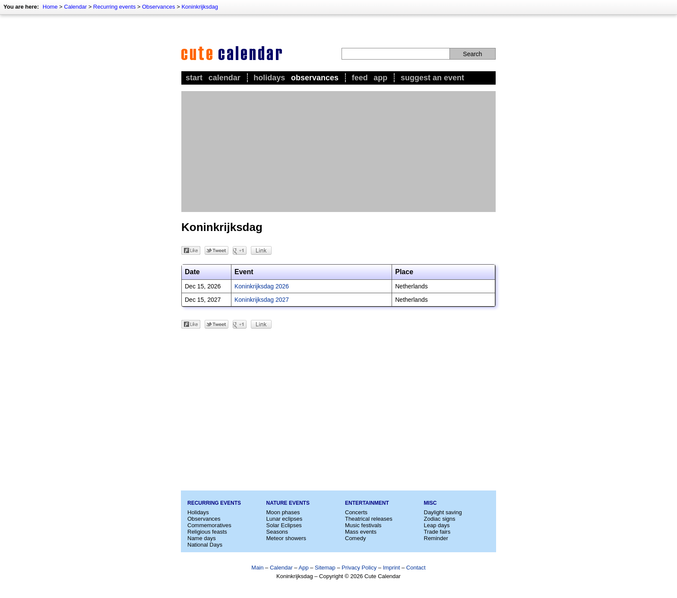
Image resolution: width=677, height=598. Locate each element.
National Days (204, 544)
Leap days (437, 525)
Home (50, 6)
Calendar (75, 6)
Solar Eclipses (284, 525)
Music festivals (363, 525)
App (380, 77)
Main (257, 567)
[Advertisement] (338, 151)
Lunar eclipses (284, 519)
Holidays (269, 77)
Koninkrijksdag (199, 6)
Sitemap (325, 567)
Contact (416, 567)
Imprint (391, 567)
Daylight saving (443, 512)
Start (194, 77)
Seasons (277, 531)
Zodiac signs (440, 519)
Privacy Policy (359, 567)
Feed (360, 77)
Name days (201, 538)
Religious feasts (207, 531)
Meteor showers (286, 538)
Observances (158, 6)
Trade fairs (437, 531)
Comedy (355, 538)
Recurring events (114, 6)
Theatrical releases (368, 519)
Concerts (356, 512)
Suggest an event (432, 77)
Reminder (436, 538)
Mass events (360, 531)
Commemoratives (209, 525)
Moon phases (283, 512)
